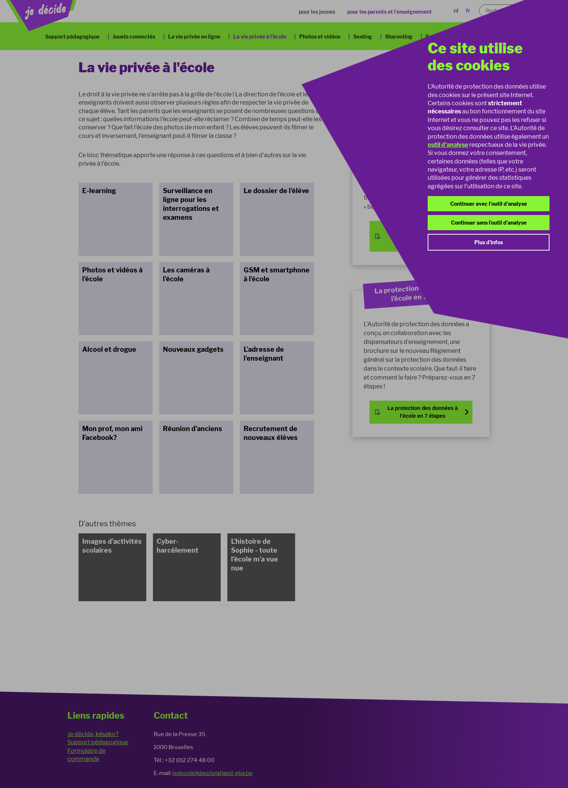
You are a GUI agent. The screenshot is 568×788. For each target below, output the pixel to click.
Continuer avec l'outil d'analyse (488, 204)
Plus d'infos (488, 242)
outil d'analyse (448, 144)
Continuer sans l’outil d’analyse (489, 222)
